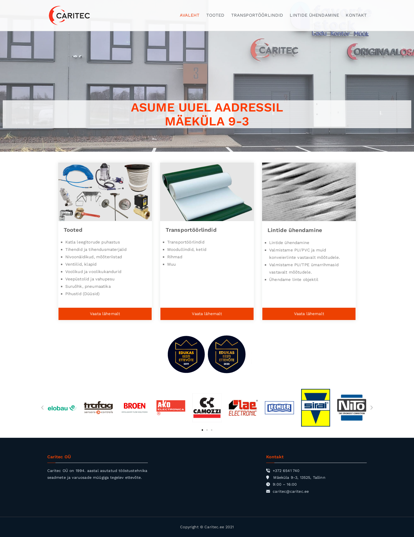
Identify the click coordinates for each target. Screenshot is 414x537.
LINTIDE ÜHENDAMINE (314, 15)
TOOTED (215, 15)
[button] (42, 407)
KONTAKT (356, 15)
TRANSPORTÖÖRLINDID (257, 15)
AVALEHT (190, 15)
